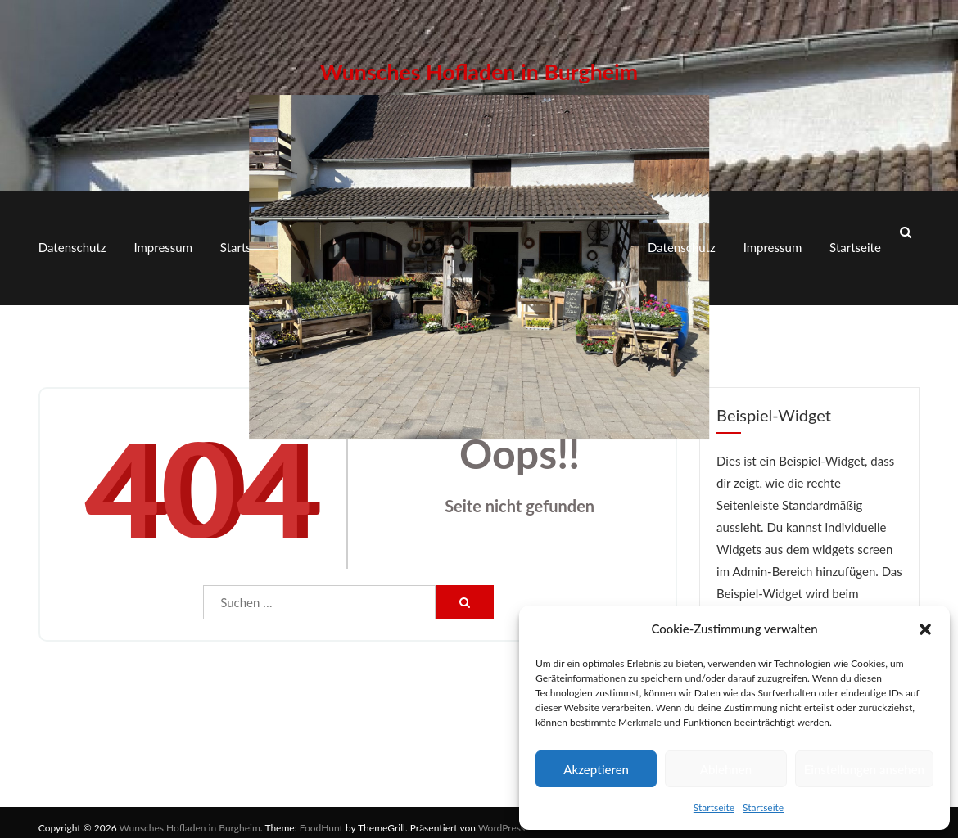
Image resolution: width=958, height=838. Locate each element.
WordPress (501, 817)
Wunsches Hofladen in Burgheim (478, 66)
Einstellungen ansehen (864, 769)
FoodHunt (321, 817)
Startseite (714, 807)
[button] (925, 629)
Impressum (162, 242)
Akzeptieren (596, 769)
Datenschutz (72, 242)
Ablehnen (726, 769)
